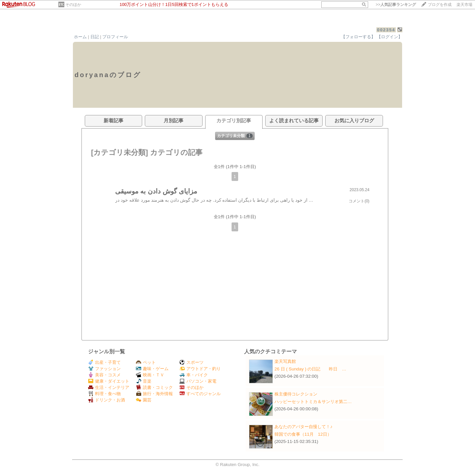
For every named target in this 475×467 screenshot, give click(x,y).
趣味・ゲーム (152, 368)
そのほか (73, 4)
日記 (94, 36)
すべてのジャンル (200, 393)
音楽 (143, 381)
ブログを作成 (440, 4)
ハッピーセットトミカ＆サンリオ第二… (313, 401)
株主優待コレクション (295, 394)
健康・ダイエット (108, 381)
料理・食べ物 (104, 393)
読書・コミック (154, 387)
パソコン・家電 (197, 381)
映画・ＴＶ (150, 374)
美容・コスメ (104, 374)
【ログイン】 (389, 36)
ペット (146, 362)
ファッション (104, 368)
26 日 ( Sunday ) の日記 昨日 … (310, 368)
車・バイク (193, 374)
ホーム (80, 36)
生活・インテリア (108, 387)
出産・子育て (104, 362)
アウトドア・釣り (200, 368)
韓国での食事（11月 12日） (303, 434)
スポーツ (191, 362)
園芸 (143, 399)
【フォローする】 (358, 36)
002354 (386, 29)
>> (396, 4)
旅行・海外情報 (154, 393)
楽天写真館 (285, 361)
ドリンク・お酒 (106, 399)
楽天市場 (464, 4)
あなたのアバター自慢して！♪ (303, 426)
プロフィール (115, 36)
